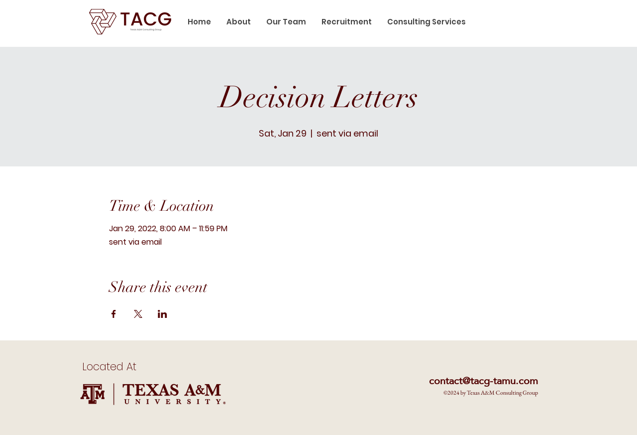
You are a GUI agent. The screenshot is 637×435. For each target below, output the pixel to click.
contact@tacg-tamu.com (483, 380)
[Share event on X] (138, 314)
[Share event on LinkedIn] (162, 314)
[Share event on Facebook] (113, 314)
